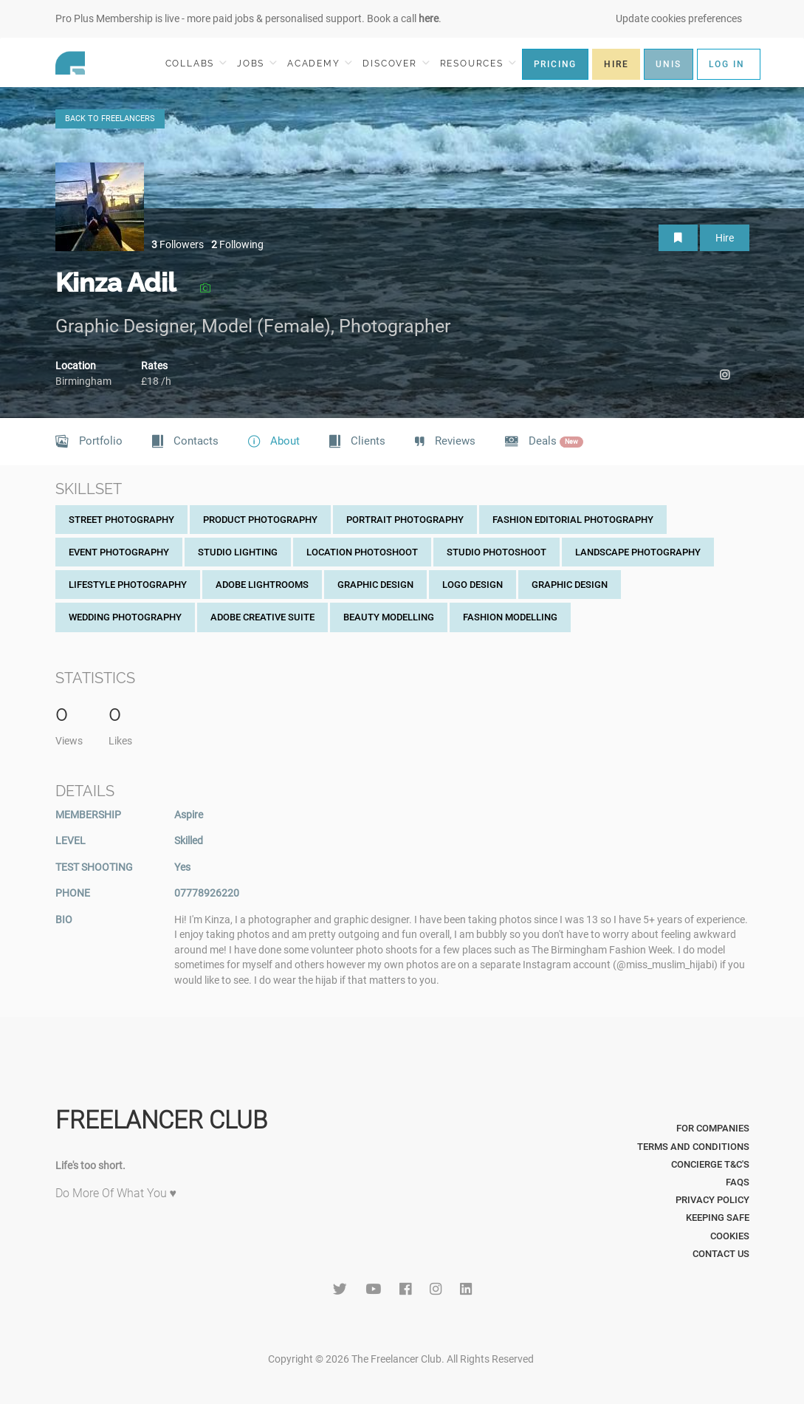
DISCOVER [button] (396, 63)
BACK (110, 118)
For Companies (712, 1128)
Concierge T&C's (710, 1164)
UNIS (668, 64)
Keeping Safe (717, 1217)
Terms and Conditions (693, 1146)
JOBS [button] (257, 63)
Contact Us (721, 1253)
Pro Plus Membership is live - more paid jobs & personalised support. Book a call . (248, 18)
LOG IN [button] (727, 64)
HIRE (616, 64)
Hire (724, 238)
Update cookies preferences (679, 18)
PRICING (555, 64)
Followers (177, 244)
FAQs (737, 1182)
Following (237, 244)
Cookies (729, 1236)
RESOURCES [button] (478, 63)
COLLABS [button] (196, 63)
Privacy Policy (712, 1199)
